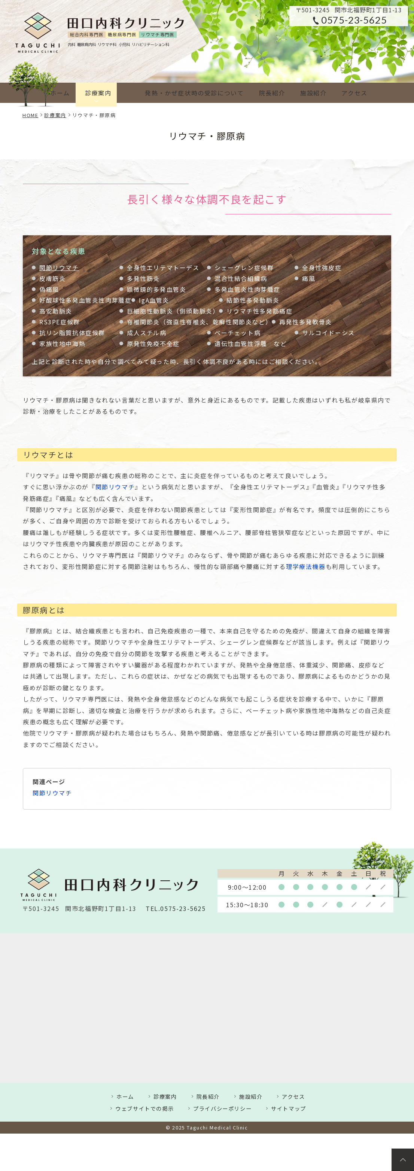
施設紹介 (306, 92)
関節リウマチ (59, 267)
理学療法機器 (306, 566)
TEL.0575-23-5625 (176, 908)
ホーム (60, 92)
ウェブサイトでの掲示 (144, 1108)
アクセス (350, 92)
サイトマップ (288, 1108)
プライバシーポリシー (222, 1108)
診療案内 (101, 92)
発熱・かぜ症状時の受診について (181, 92)
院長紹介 (262, 92)
